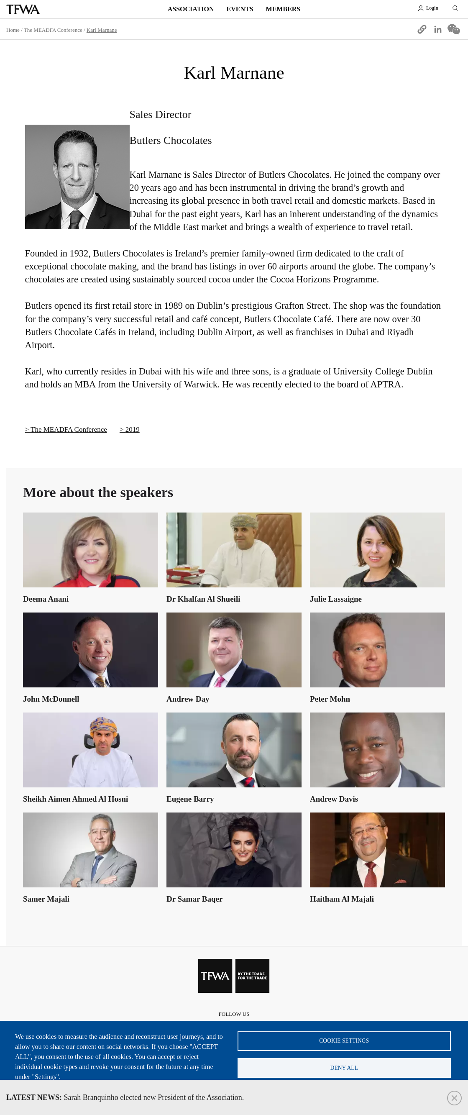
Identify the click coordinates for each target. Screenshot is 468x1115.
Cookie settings (344, 1040)
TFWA (23, 9)
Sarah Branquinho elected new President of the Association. (125, 1097)
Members (283, 9)
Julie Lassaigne (336, 599)
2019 (132, 429)
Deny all (344, 1067)
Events (240, 9)
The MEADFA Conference (53, 30)
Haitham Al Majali (342, 899)
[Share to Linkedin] (438, 29)
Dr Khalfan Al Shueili (203, 599)
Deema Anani (46, 599)
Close (454, 1098)
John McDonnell (51, 699)
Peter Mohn (330, 699)
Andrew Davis (334, 799)
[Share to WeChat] (454, 29)
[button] (422, 29)
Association (191, 9)
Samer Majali (46, 899)
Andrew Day (188, 699)
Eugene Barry (190, 799)
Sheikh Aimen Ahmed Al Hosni (75, 799)
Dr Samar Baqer (194, 899)
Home (13, 30)
